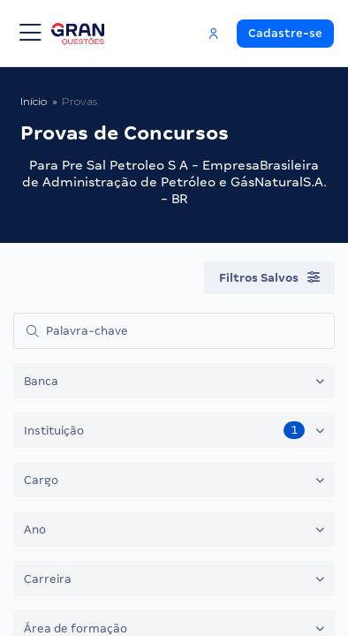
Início (33, 101)
